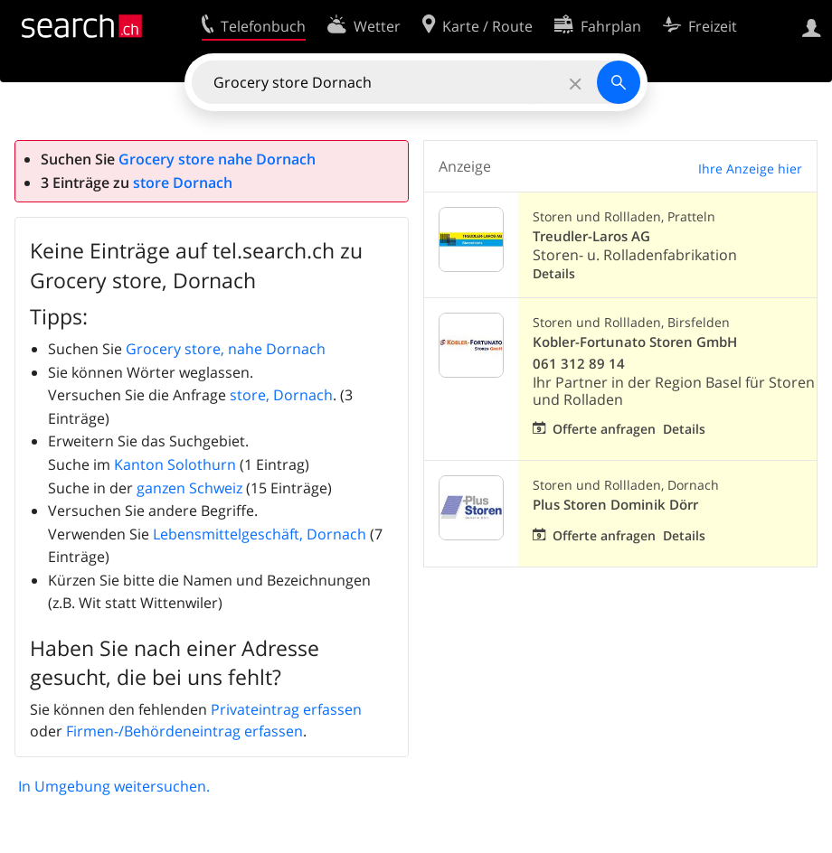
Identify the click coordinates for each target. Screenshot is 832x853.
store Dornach (182, 182)
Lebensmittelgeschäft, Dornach (259, 534)
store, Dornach (281, 395)
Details (554, 273)
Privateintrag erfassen (286, 709)
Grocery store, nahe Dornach (226, 349)
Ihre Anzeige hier (750, 168)
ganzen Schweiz (189, 488)
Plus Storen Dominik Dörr (615, 504)
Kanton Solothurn (175, 464)
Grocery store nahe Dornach (217, 159)
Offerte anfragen (604, 428)
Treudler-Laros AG (591, 236)
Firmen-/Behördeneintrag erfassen (184, 731)
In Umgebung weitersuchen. (114, 786)
